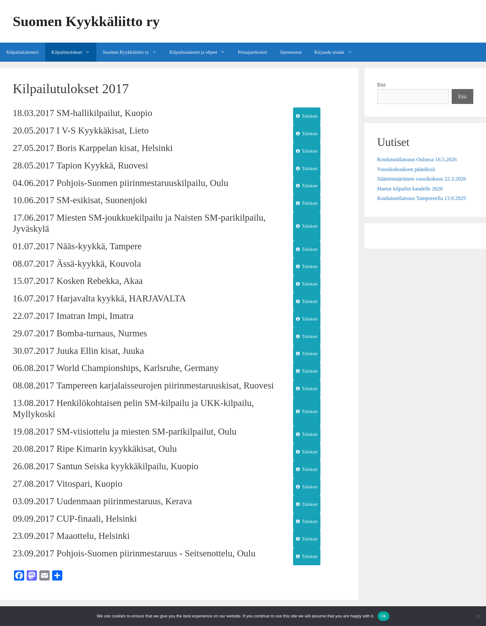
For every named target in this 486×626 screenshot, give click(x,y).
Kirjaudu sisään (336, 52)
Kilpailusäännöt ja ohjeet (200, 52)
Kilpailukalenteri (22, 52)
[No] (478, 616)
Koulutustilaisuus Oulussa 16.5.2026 (417, 159)
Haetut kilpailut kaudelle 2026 (410, 189)
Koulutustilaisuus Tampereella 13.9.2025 (421, 198)
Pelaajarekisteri (252, 52)
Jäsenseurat (291, 52)
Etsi (381, 85)
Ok (383, 616)
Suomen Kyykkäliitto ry (86, 21)
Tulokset (306, 116)
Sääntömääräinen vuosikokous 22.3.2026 (421, 179)
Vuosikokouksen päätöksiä (406, 169)
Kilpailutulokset (74, 52)
